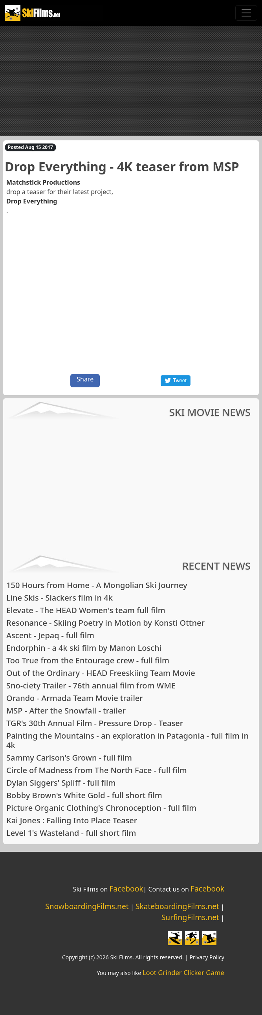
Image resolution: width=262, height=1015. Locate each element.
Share (85, 379)
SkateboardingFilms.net (177, 906)
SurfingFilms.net (190, 917)
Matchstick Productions (43, 182)
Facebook (126, 888)
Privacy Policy (207, 957)
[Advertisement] (131, 81)
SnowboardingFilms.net (87, 906)
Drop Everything (31, 201)
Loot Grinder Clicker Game (183, 972)
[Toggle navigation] (246, 13)
